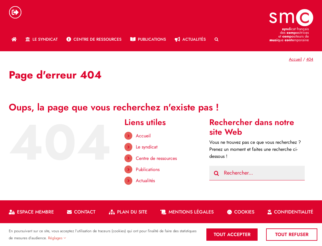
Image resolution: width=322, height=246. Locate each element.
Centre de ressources (156, 158)
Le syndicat (146, 147)
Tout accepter (232, 234)
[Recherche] (216, 173)
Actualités (145, 180)
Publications (148, 169)
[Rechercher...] (257, 173)
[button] (216, 39)
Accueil (143, 135)
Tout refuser (292, 234)
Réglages (57, 238)
